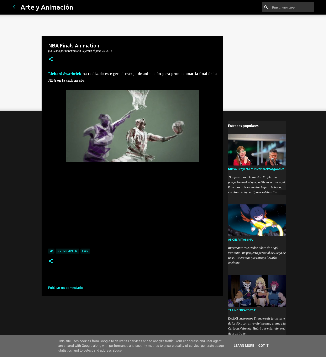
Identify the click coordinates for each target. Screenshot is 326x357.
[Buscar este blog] (292, 7)
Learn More (244, 346)
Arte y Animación (47, 7)
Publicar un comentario (65, 288)
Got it (263, 346)
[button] (50, 59)
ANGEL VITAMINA (240, 239)
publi (85, 251)
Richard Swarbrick (65, 74)
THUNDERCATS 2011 (242, 310)
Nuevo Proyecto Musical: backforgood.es (256, 169)
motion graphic (67, 251)
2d (51, 251)
